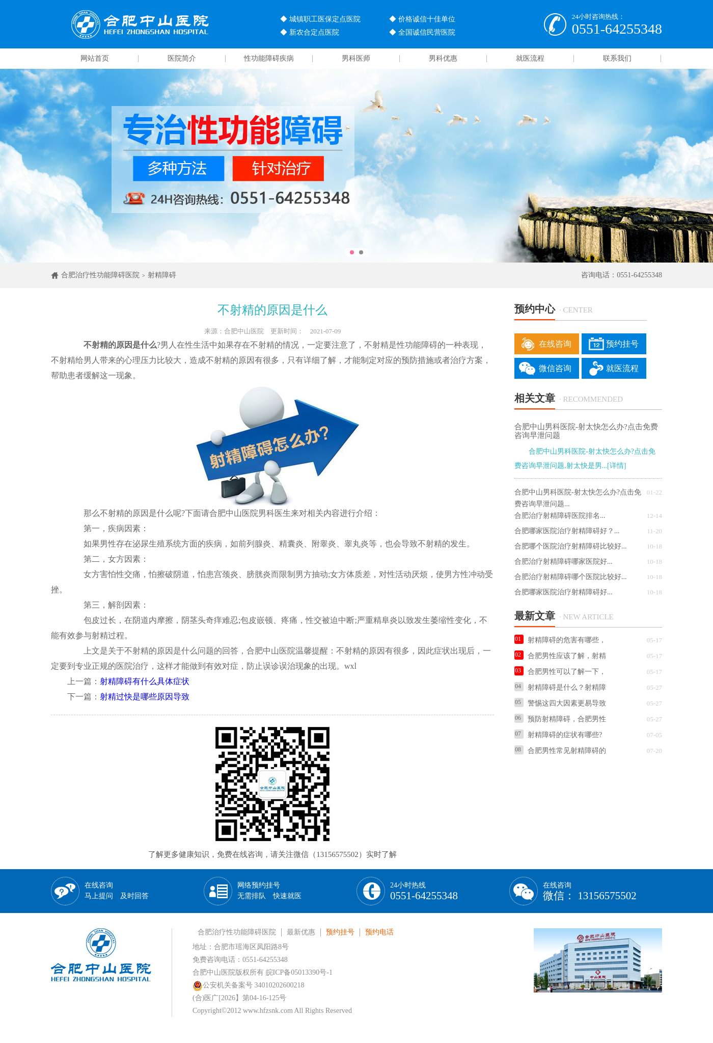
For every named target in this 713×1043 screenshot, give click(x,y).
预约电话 (379, 932)
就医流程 (530, 58)
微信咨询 (555, 368)
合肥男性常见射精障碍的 (560, 750)
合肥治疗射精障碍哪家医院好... (563, 561)
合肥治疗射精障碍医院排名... (560, 515)
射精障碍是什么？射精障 (560, 687)
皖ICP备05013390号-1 (299, 972)
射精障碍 (162, 275)
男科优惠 (443, 58)
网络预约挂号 (269, 890)
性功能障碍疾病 (269, 58)
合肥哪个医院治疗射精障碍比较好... (570, 546)
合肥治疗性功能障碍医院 (100, 275)
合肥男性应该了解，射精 (560, 656)
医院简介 (182, 58)
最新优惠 (301, 932)
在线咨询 (555, 344)
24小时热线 (424, 891)
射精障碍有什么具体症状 (144, 681)
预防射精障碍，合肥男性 (560, 719)
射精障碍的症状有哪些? (558, 735)
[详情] (616, 466)
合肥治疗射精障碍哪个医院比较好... (570, 577)
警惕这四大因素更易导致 (560, 703)
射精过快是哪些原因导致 (144, 696)
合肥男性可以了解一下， (560, 671)
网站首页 (94, 58)
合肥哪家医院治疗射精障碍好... (563, 592)
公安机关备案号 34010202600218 (249, 985)
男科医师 (356, 58)
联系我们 (617, 58)
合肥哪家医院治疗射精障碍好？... (567, 531)
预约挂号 (622, 344)
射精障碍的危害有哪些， (560, 640)
